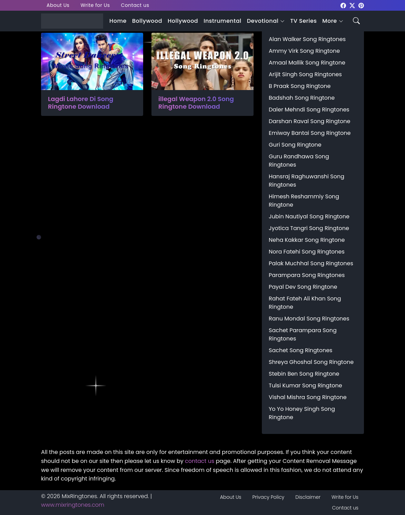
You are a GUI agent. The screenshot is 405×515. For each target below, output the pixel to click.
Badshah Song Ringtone (302, 98)
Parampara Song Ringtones (307, 275)
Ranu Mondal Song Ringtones (309, 319)
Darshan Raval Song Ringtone (309, 121)
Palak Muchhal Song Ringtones (311, 263)
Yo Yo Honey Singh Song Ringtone (302, 413)
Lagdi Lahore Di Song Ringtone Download (80, 102)
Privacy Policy (268, 497)
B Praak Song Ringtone (299, 86)
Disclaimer (307, 497)
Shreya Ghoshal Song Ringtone (311, 362)
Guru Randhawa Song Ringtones (299, 160)
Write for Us (95, 5)
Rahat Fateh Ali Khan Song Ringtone (305, 303)
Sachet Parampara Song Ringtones (303, 334)
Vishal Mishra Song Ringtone (308, 397)
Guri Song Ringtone (295, 145)
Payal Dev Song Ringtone (303, 287)
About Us (58, 5)
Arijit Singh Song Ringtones (305, 74)
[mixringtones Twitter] (352, 5)
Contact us (135, 5)
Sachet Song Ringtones (300, 350)
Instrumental (222, 21)
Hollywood (183, 21)
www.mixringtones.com (72, 505)
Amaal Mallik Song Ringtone (307, 63)
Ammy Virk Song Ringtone (304, 51)
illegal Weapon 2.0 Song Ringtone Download (196, 102)
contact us (199, 461)
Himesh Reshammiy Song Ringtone (304, 200)
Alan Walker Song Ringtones (307, 39)
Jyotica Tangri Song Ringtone (309, 228)
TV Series (303, 21)
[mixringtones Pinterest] (361, 5)
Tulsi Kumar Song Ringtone (305, 385)
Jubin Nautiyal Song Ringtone (309, 216)
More (329, 21)
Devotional (262, 21)
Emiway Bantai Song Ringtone (309, 133)
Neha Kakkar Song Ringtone (307, 240)
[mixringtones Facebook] (343, 5)
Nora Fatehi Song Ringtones (307, 252)
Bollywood (147, 21)
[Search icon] (356, 20)
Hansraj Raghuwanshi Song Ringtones (306, 180)
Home (118, 21)
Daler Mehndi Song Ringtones (309, 109)
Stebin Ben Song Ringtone (304, 374)
